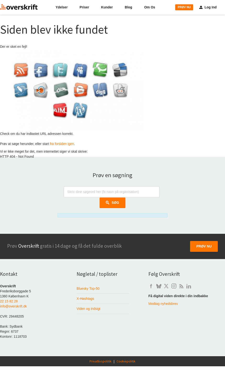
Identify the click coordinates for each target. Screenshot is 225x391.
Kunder (107, 7)
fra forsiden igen (62, 144)
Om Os (149, 7)
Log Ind (208, 7)
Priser (84, 7)
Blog (128, 7)
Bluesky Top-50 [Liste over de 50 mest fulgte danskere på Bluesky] (88, 288)
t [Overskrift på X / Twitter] (166, 286)
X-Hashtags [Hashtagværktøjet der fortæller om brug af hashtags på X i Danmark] (85, 299)
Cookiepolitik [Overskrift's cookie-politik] (126, 361)
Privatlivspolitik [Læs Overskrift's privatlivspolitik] (101, 361)
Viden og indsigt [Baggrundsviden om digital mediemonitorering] (88, 309)
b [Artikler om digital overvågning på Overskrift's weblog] (181, 286)
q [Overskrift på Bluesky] (158, 286)
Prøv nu (204, 246)
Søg (112, 203)
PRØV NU (184, 7)
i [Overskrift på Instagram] (173, 286)
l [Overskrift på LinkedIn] (188, 286)
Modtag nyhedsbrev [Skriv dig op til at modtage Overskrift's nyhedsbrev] (163, 304)
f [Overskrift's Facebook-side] (151, 286)
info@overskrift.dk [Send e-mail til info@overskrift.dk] (13, 306)
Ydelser (62, 7)
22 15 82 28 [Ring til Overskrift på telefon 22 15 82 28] (9, 301)
